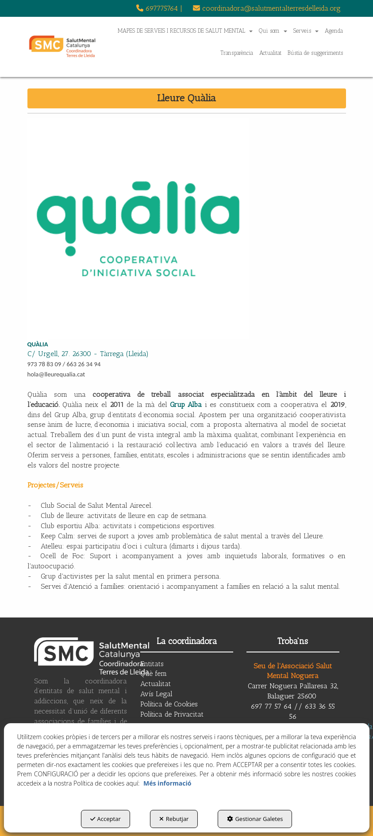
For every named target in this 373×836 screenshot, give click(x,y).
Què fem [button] (153, 673)
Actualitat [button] (155, 683)
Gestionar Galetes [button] (255, 819)
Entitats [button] (152, 664)
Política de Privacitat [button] (172, 714)
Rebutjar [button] (174, 819)
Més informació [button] (167, 783)
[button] (159, 8)
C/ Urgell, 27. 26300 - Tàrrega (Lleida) (88, 353)
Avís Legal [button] (156, 694)
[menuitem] (159, 8)
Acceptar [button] (105, 819)
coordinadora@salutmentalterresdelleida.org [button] (267, 8)
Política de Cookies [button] (169, 704)
